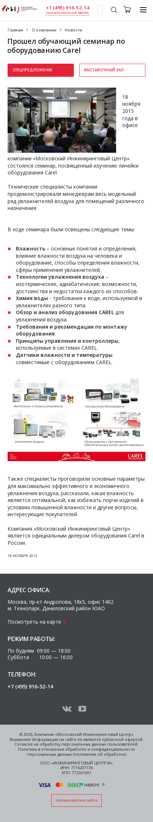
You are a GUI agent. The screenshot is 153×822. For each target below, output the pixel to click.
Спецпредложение (33, 69)
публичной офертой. (123, 739)
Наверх (91, 785)
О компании (44, 30)
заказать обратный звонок (67, 12)
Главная (15, 30)
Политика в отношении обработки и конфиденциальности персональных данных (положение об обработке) (76, 752)
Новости (73, 30)
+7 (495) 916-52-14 (67, 8)
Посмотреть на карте (34, 621)
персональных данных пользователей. (100, 744)
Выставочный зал (104, 69)
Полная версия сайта (76, 800)
